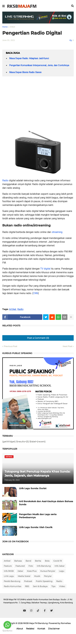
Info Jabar (60, 566)
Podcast (28, 581)
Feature (8, 566)
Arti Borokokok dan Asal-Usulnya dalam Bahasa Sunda (46, 503)
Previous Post (10, 346)
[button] (3, 6)
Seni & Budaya (40, 586)
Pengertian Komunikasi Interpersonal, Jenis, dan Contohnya (39, 65)
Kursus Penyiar (47, 571)
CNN (35, 293)
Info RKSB (9, 571)
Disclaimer (54, 628)
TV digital (45, 268)
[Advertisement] (38, 102)
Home (5, 27)
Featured (20, 566)
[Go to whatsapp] (7, 625)
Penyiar (48, 576)
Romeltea (66, 623)
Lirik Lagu (9, 576)
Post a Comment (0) (38, 338)
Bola (47, 561)
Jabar (20, 571)
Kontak (41, 628)
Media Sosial (24, 576)
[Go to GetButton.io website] (7, 631)
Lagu (61, 571)
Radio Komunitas (12, 586)
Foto (30, 566)
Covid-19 (57, 561)
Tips (53, 586)
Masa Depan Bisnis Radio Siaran (25, 72)
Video (62, 586)
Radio (5, 180)
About (19, 628)
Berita (38, 561)
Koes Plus (31, 571)
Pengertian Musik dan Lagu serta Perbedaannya (38, 516)
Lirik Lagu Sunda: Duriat (32, 488)
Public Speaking (44, 581)
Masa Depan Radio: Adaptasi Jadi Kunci (29, 58)
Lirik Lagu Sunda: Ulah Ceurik (35, 527)
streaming (57, 232)
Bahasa (18, 561)
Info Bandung (44, 566)
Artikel (12, 27)
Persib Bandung (12, 581)
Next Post (67, 346)
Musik (37, 576)
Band (28, 561)
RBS (27, 586)
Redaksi (30, 628)
